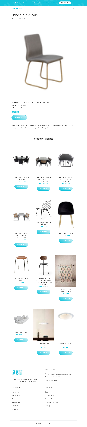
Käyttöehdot (49, 399)
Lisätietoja (19, 117)
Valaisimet (15, 409)
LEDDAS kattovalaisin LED (43, 344)
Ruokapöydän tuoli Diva (66, 233)
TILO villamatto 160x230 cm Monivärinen (66, 290)
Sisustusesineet (17, 402)
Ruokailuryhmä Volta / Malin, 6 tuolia (21, 178)
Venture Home (40, 102)
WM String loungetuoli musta (43, 224)
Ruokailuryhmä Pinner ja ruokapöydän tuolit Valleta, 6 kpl (66, 179)
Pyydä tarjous (65, 3)
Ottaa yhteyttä (49, 395)
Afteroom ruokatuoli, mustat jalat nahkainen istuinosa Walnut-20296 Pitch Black (44, 281)
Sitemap (47, 406)
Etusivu (14, 18)
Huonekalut (31, 102)
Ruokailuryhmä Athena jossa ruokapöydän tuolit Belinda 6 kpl (21, 235)
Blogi (46, 392)
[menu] (73, 8)
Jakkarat (49, 102)
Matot (13, 399)
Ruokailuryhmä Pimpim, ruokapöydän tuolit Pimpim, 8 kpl (43, 179)
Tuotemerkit (24, 102)
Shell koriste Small (21, 333)
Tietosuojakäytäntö (51, 402)
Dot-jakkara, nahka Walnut (21, 280)
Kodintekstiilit (16, 395)
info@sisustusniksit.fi (51, 380)
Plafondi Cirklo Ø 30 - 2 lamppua (65, 344)
